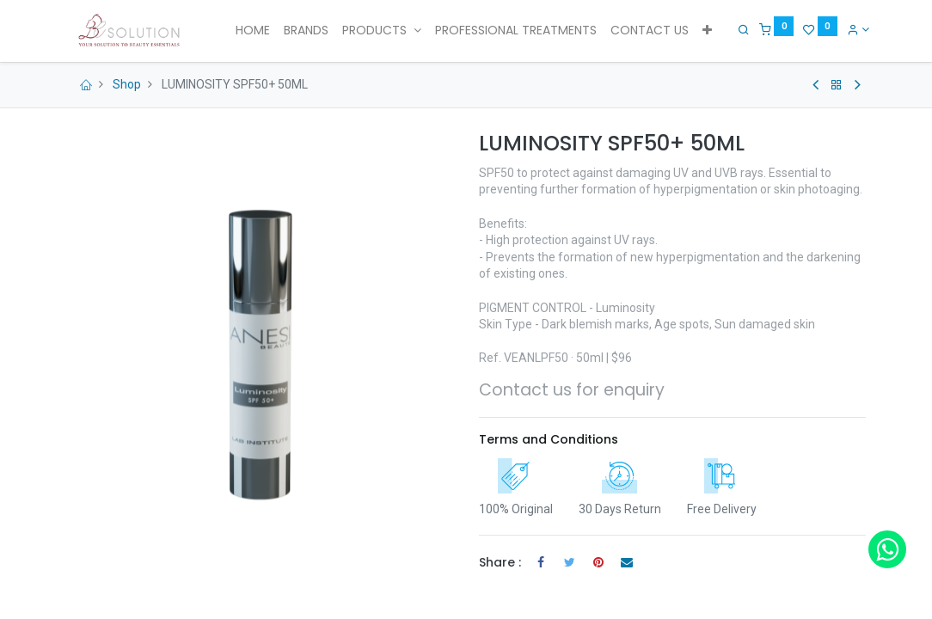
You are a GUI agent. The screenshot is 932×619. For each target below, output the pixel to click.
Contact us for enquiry (572, 389)
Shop (127, 84)
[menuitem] (253, 30)
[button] (707, 30)
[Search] (740, 29)
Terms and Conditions (548, 439)
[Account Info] (854, 29)
